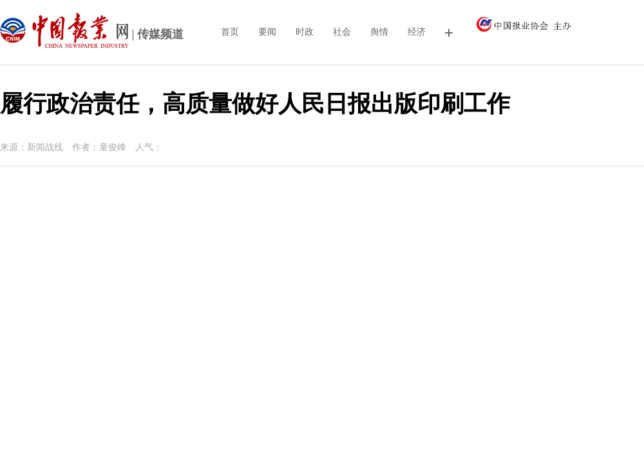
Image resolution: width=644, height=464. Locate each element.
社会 (342, 32)
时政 (305, 32)
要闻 (267, 32)
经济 (417, 32)
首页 (230, 32)
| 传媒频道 (92, 35)
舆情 (379, 32)
